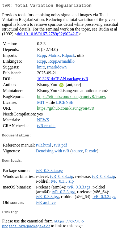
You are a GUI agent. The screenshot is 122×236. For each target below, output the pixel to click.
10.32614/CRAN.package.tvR (62, 80)
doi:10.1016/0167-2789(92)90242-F (48, 35)
